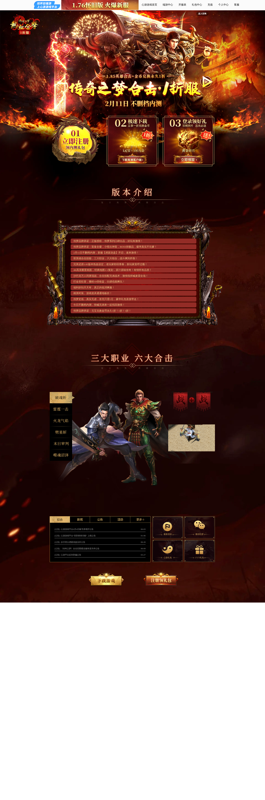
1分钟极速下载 (132, 159)
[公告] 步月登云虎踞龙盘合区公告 (69, 542)
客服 (236, 4)
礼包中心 (197, 4)
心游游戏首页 (149, 4)
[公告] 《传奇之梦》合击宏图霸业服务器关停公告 (76, 548)
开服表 (182, 4)
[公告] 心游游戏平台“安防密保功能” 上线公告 (75, 536)
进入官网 (202, 14)
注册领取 (188, 159)
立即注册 (77, 140)
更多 (140, 519)
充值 (210, 4)
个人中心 (223, 4)
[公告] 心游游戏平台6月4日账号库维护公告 (73, 529)
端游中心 (168, 4)
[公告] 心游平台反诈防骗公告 (67, 555)
